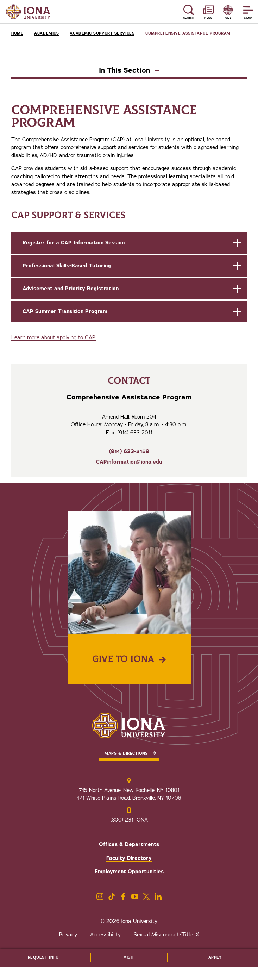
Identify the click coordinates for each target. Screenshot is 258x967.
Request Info (43, 957)
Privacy (68, 934)
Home (17, 33)
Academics (46, 33)
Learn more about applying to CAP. (53, 337)
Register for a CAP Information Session (74, 242)
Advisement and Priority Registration (71, 288)
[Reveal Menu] (248, 12)
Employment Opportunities (129, 871)
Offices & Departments (129, 844)
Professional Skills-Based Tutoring (67, 265)
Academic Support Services (102, 33)
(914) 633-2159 (129, 451)
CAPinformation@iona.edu (129, 461)
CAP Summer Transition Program (65, 311)
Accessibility (105, 934)
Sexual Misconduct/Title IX (166, 934)
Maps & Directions (126, 753)
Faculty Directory (129, 858)
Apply (215, 957)
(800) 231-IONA (129, 819)
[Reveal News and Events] (208, 12)
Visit (129, 957)
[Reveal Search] (188, 12)
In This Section (125, 71)
